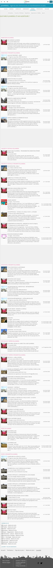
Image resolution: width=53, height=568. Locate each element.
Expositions (27, 13)
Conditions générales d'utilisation (21, 563)
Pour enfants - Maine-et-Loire (11, 539)
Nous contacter (6, 560)
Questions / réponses (21, 560)
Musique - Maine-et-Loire (10, 530)
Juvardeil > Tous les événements (9, 546)
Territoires (10, 550)
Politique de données (21, 566)
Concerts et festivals (19, 13)
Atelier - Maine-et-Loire (9, 528)
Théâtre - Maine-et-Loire (9, 527)
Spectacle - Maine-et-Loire (10, 542)
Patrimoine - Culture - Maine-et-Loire (13, 534)
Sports (43, 13)
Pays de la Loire (19, 550)
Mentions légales (6, 562)
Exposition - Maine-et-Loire (10, 540)
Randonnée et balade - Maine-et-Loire (13, 535)
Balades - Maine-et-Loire (9, 544)
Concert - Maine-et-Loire (9, 525)
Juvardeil (38, 550)
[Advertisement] (26, 27)
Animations (10, 13)
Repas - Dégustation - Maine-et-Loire (13, 532)
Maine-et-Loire (30, 550)
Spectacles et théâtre (36, 13)
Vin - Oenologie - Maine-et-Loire (11, 537)
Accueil (3, 550)
